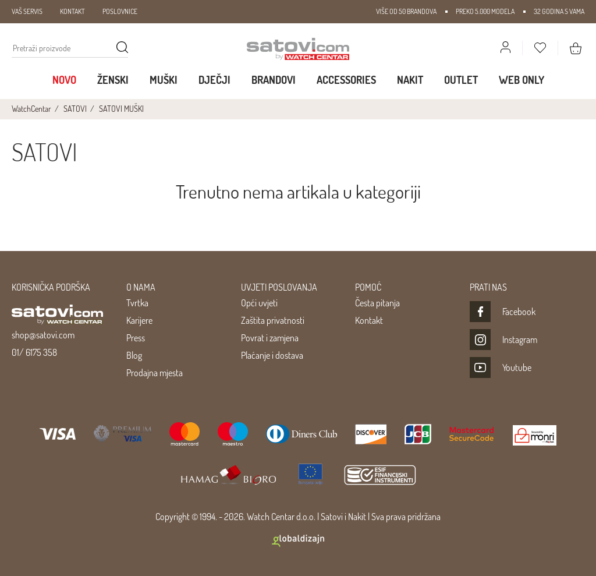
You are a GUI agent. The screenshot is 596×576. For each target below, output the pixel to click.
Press (135, 338)
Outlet (461, 79)
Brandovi (273, 79)
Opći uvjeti (259, 303)
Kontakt (369, 320)
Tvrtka (137, 303)
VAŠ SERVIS (27, 11)
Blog (134, 355)
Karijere (139, 320)
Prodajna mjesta (154, 373)
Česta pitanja (377, 303)
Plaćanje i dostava (272, 355)
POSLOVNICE (119, 11)
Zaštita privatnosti (272, 320)
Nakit (410, 79)
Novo (64, 79)
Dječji (214, 79)
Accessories (346, 79)
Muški (164, 79)
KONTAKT (72, 11)
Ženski (113, 79)
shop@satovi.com (43, 335)
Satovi (332, 516)
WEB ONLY (521, 79)
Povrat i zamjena (270, 338)
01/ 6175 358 (34, 352)
